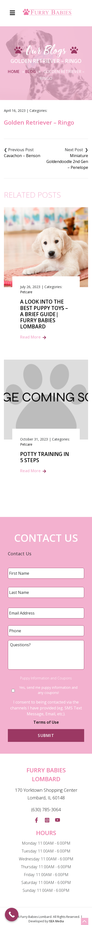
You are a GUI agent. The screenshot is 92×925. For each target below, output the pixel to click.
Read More (30, 337)
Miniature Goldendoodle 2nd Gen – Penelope (67, 161)
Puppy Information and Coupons (46, 678)
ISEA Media (56, 921)
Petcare (26, 292)
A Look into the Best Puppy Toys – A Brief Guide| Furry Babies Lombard (44, 314)
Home (13, 71)
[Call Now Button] (11, 914)
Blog (30, 71)
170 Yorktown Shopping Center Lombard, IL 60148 (46, 794)
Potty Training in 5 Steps (44, 457)
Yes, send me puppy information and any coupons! (48, 690)
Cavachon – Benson (22, 155)
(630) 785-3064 (46, 809)
